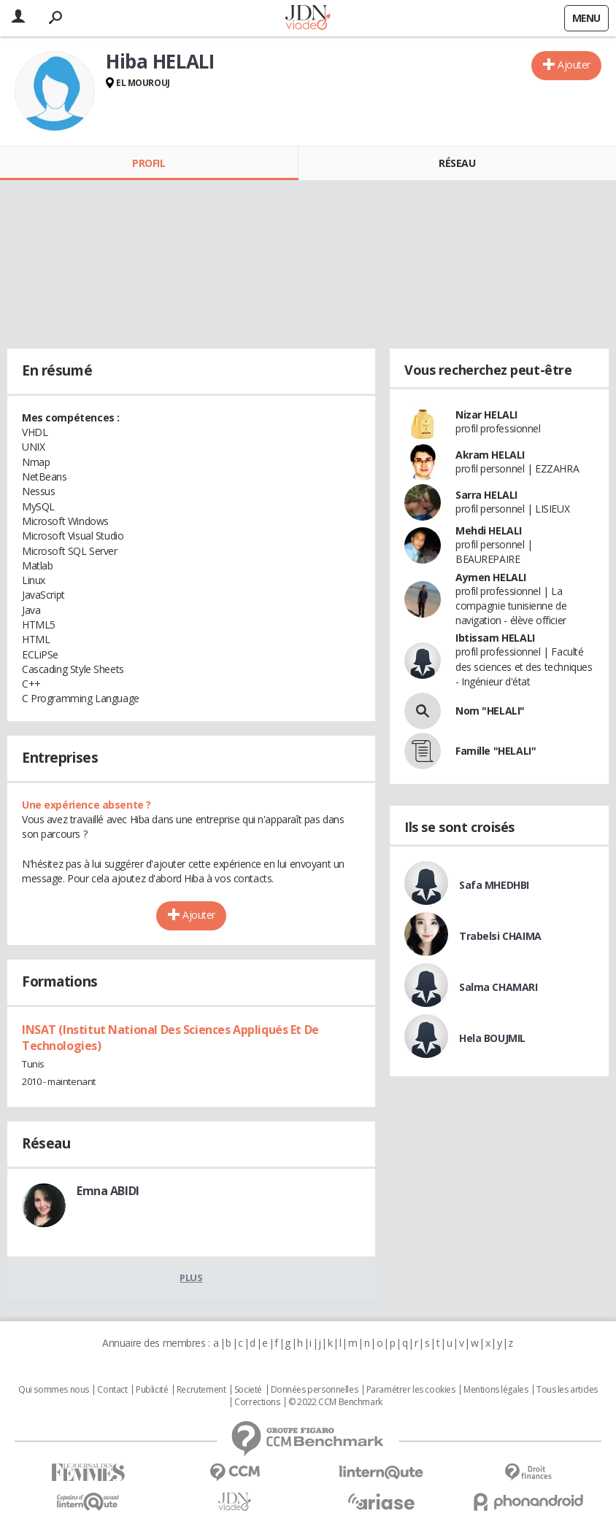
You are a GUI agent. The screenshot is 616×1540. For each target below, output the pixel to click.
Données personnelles (314, 1390)
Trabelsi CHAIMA (500, 936)
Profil (148, 163)
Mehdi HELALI (488, 530)
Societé (248, 1390)
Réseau (457, 163)
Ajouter (574, 64)
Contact (112, 1390)
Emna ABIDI (108, 1191)
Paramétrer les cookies (410, 1390)
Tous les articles (567, 1390)
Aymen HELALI (490, 577)
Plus (191, 1277)
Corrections (257, 1402)
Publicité (152, 1390)
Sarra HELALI (486, 495)
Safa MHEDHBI (494, 885)
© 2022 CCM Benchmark (335, 1402)
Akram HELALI (490, 455)
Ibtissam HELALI (495, 638)
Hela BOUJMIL (492, 1038)
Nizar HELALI (486, 414)
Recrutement (201, 1390)
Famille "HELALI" (495, 751)
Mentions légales (495, 1390)
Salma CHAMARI (498, 987)
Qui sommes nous (53, 1390)
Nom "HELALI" (490, 711)
